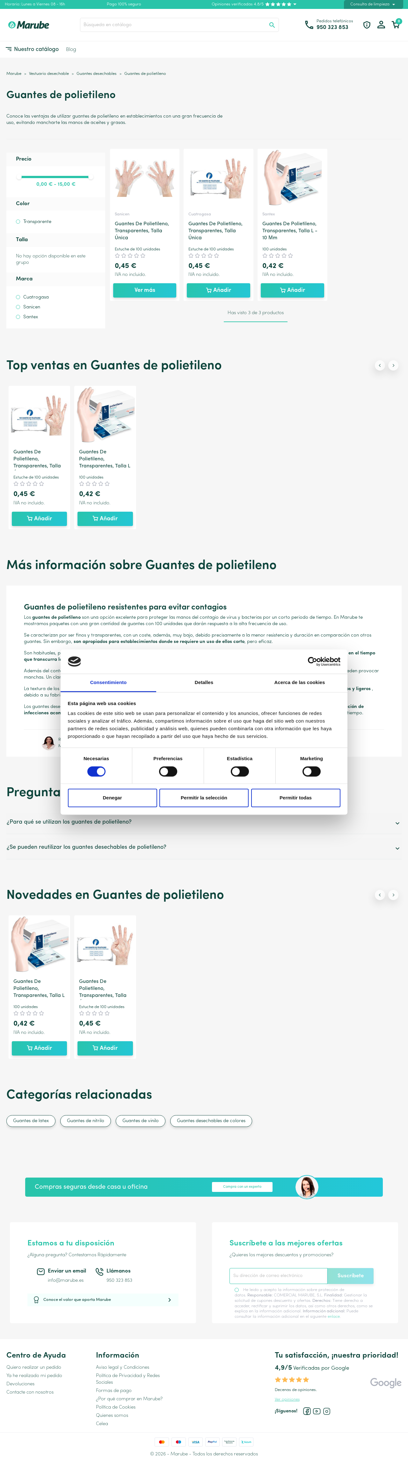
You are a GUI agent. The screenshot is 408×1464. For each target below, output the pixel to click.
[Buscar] (179, 25)
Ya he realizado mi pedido (34, 1376)
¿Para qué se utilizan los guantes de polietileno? (204, 823)
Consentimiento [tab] (108, 682)
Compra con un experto (242, 1187)
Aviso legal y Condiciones (122, 1367)
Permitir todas (296, 798)
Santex (30, 317)
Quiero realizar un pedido (33, 1367)
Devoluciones (20, 1384)
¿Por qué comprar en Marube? (129, 1399)
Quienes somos (112, 1415)
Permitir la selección (204, 798)
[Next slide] (393, 365)
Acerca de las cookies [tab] (299, 682)
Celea (102, 1424)
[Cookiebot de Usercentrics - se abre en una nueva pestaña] (312, 661)
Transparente (37, 222)
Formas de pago (114, 1390)
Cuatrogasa (36, 297)
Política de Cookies (115, 1407)
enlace (334, 1317)
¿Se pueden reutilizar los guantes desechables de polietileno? (204, 848)
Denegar (112, 798)
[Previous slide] (380, 365)
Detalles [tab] (204, 682)
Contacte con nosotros (30, 1392)
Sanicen (31, 307)
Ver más (145, 290)
